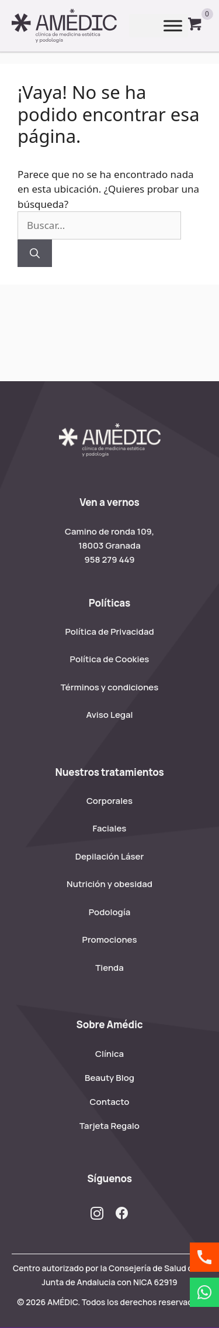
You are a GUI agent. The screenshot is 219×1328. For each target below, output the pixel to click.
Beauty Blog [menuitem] (109, 1078)
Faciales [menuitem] (110, 828)
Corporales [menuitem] (109, 801)
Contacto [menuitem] (110, 1102)
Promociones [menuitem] (109, 939)
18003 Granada (109, 545)
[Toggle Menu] (173, 26)
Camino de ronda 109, (109, 531)
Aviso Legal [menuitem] (109, 715)
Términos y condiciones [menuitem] (110, 687)
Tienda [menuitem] (109, 967)
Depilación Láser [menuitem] (109, 856)
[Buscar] (35, 253)
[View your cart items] (195, 26)
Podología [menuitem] (109, 912)
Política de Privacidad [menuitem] (109, 631)
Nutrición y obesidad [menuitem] (109, 884)
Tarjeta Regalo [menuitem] (109, 1126)
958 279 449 (109, 559)
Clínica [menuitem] (109, 1054)
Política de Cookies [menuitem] (110, 659)
